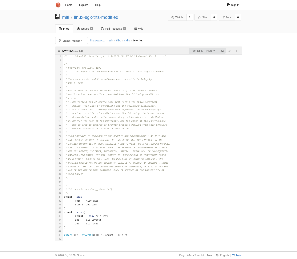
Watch (177, 17)
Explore (83, 4)
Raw (221, 50)
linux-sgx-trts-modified (96, 17)
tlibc (118, 40)
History (211, 50)
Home (68, 4)
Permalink (197, 50)
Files (64, 28)
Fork (227, 17)
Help (98, 4)
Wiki (138, 28)
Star (202, 17)
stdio (127, 40)
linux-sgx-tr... (97, 40)
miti (65, 17)
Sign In (233, 4)
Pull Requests (113, 28)
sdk (111, 40)
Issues (85, 28)
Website (237, 255)
